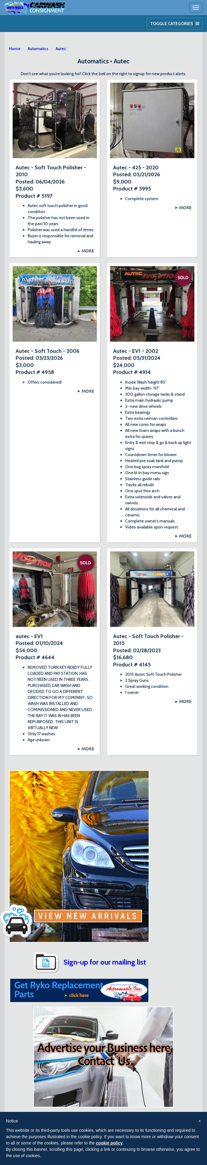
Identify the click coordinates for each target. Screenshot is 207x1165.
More (88, 251)
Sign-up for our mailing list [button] (104, 962)
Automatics (38, 48)
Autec (61, 48)
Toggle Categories (174, 23)
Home (14, 48)
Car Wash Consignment (35, 7)
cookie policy (109, 1143)
